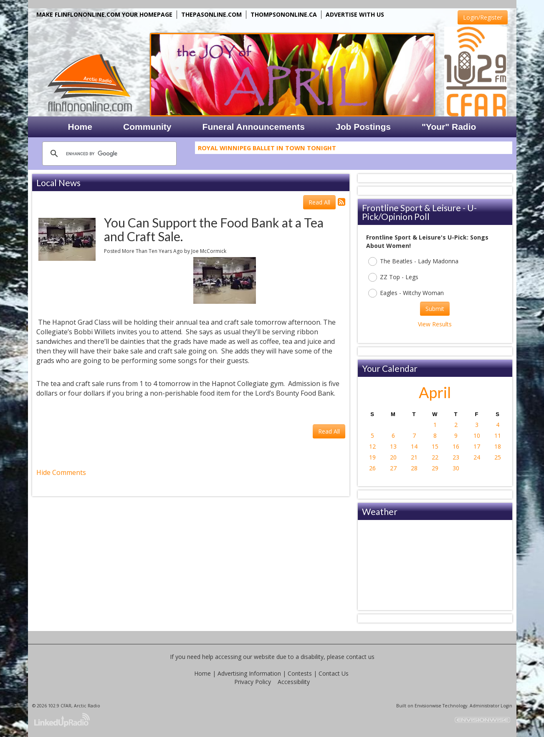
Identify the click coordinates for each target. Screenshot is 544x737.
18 (497, 446)
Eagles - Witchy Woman (406, 293)
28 (414, 468)
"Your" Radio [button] (449, 126)
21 (414, 457)
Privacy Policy (252, 682)
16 (456, 446)
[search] (108, 154)
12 (372, 446)
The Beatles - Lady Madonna (413, 261)
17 (476, 446)
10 (476, 435)
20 (393, 457)
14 (414, 446)
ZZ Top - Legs (393, 277)
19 (372, 457)
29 (435, 468)
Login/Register (482, 17)
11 (497, 435)
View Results (435, 324)
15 (435, 446)
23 (456, 457)
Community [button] (147, 126)
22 (435, 457)
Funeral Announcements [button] (253, 126)
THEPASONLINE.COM (211, 14)
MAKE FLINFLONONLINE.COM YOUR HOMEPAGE (104, 14)
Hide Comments (61, 472)
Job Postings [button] (363, 126)
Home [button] (80, 126)
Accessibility (294, 682)
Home (202, 673)
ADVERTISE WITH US (355, 14)
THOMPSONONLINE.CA (283, 14)
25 (497, 457)
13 (393, 446)
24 (476, 457)
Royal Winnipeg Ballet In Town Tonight (267, 150)
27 (393, 468)
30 (456, 468)
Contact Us (334, 673)
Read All (319, 202)
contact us (360, 657)
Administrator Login (491, 706)
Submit (434, 309)
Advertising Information (249, 673)
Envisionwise (428, 706)
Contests (300, 673)
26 (372, 468)
